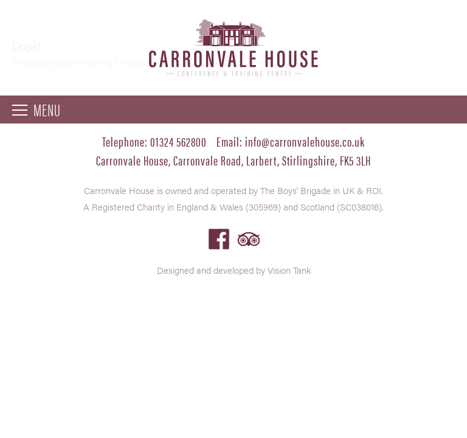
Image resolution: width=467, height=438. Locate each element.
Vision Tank (289, 269)
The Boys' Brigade (295, 190)
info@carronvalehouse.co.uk (305, 140)
